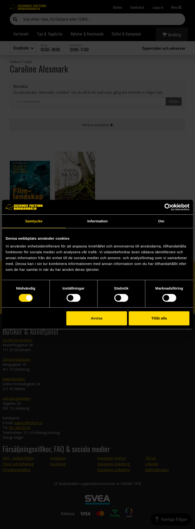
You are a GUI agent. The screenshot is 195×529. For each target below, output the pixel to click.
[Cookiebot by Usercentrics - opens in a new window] (168, 207)
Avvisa (96, 318)
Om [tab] (161, 221)
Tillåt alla (159, 318)
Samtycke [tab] (33, 221)
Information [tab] (97, 221)
